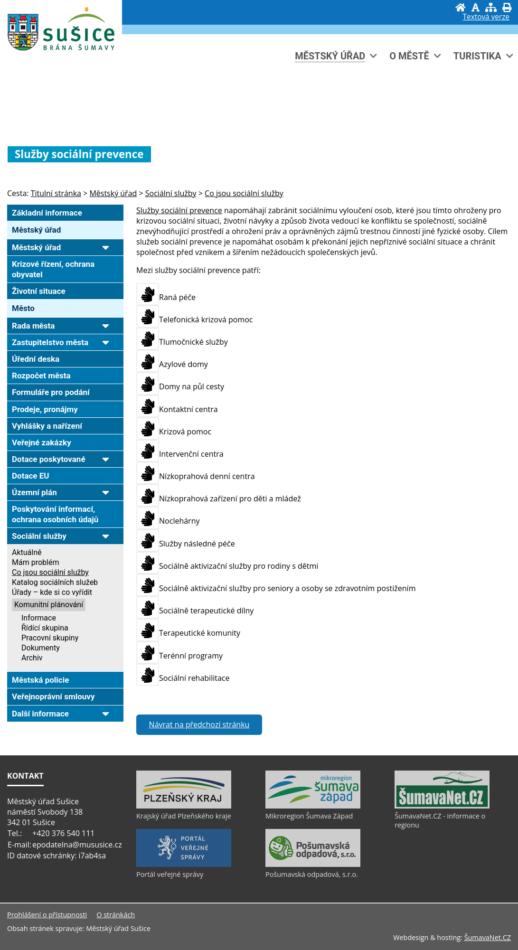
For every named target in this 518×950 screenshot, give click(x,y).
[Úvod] (460, 7)
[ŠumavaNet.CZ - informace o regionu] (442, 806)
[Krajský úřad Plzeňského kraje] (183, 806)
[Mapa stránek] (491, 7)
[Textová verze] (486, 17)
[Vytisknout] (506, 7)
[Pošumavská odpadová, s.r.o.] (312, 864)
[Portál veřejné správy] (183, 864)
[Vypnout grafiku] (475, 7)
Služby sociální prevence (179, 210)
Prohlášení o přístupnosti (47, 914)
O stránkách (115, 914)
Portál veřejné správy (169, 874)
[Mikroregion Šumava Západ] (312, 806)
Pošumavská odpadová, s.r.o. (311, 874)
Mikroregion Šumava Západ (309, 815)
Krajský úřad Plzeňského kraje (183, 815)
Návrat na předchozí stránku (199, 724)
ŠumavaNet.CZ (487, 937)
